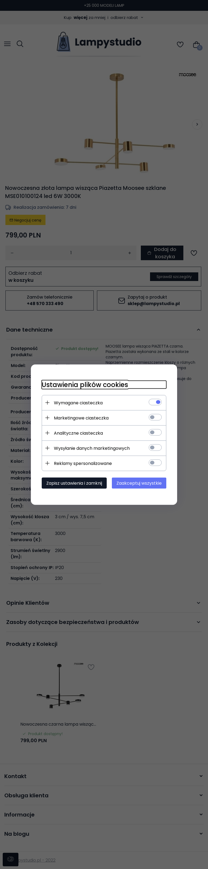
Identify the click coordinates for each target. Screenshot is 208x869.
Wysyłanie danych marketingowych (92, 448)
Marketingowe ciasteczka (81, 418)
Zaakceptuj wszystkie (139, 483)
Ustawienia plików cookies (85, 384)
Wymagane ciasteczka (78, 402)
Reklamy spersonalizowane (83, 463)
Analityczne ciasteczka (78, 433)
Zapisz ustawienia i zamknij (74, 483)
